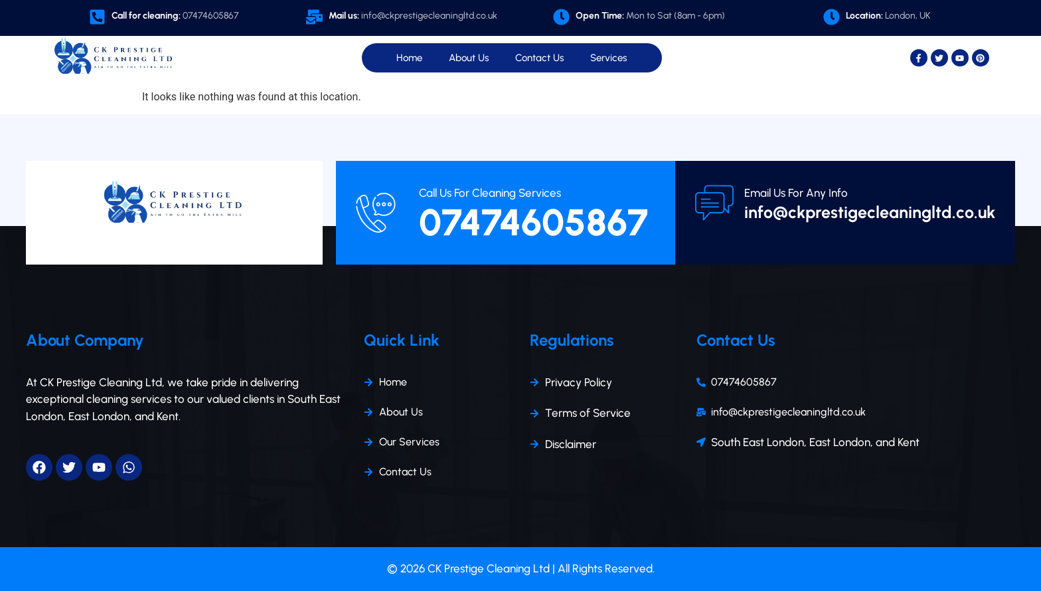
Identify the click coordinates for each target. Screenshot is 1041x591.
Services (608, 58)
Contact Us (539, 58)
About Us (469, 58)
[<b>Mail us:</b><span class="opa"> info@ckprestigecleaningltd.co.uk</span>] (314, 17)
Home (409, 58)
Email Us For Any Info (796, 192)
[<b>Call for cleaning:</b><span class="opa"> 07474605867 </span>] (97, 17)
